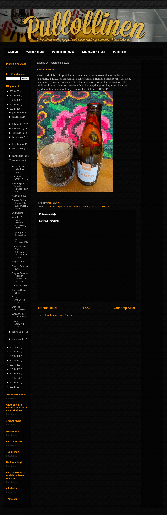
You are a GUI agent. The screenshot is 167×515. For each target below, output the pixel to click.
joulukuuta (17, 112)
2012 (12, 386)
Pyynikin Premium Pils (20, 241)
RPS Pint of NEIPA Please (20, 177)
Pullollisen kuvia (63, 51)
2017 (12, 364)
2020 (12, 351)
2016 (12, 369)
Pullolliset (119, 51)
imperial (61, 206)
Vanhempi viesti (125, 308)
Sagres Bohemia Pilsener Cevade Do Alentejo (20, 277)
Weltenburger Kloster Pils (19, 315)
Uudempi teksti (47, 308)
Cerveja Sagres (19, 285)
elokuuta (17, 132)
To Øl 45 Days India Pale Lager (19, 169)
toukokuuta (18, 148)
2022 (12, 108)
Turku (93, 206)
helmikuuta (18, 332)
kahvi (70, 206)
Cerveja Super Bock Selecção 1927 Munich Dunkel (19, 252)
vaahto (101, 206)
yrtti (108, 206)
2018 (12, 360)
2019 (12, 356)
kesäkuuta (17, 144)
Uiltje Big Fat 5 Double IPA (19, 233)
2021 (12, 347)
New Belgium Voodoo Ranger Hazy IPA (20, 187)
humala (52, 206)
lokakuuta (17, 124)
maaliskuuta (18, 160)
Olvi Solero (17, 213)
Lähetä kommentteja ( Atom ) (57, 315)
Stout (86, 206)
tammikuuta (18, 339)
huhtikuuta (18, 155)
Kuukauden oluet (93, 51)
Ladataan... (12, 67)
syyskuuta (17, 128)
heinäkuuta (18, 137)
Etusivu (13, 51)
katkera (78, 206)
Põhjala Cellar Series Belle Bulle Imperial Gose (20, 204)
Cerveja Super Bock (19, 291)
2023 (12, 104)
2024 (12, 100)
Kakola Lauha (19, 196)
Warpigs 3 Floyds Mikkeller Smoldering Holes (19, 222)
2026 (12, 91)
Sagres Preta (18, 261)
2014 (12, 378)
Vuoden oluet (35, 51)
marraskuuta (19, 117)
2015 (12, 373)
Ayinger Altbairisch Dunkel (18, 300)
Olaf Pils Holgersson (19, 308)
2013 (12, 382)
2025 (12, 95)
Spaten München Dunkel (18, 324)
